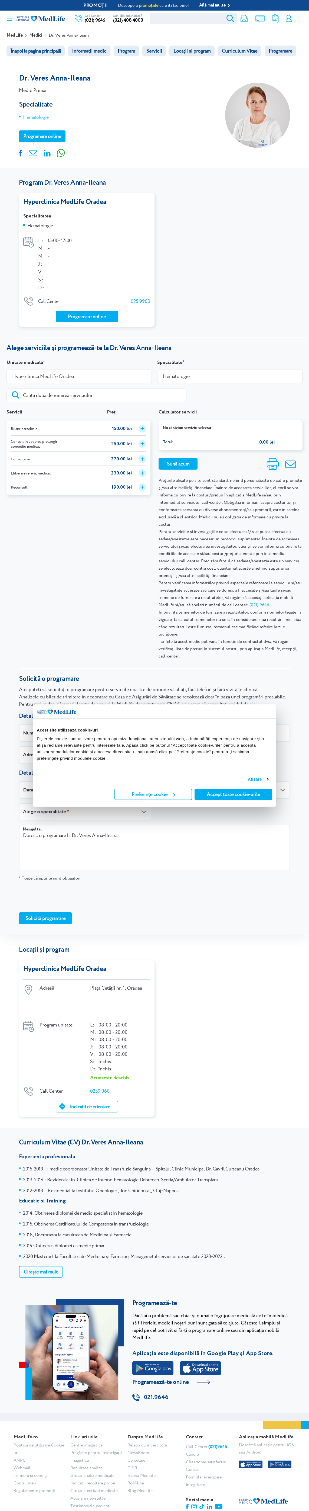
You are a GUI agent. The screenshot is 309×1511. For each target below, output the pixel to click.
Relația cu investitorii (147, 1420)
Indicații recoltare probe (92, 1458)
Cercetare (136, 1435)
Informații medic (89, 51)
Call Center (206, 1421)
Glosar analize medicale (92, 1450)
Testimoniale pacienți (90, 1480)
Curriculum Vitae (239, 51)
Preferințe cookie (153, 794)
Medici (35, 35)
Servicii (154, 51)
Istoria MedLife (141, 1450)
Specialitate (170, 360)
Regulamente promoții (34, 1465)
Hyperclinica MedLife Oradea (64, 202)
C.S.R (132, 1442)
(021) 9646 (95, 20)
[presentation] (60, 894)
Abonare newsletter (88, 1473)
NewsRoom (138, 1427)
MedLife (14, 35)
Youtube (219, 1481)
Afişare (255, 779)
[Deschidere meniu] (10, 16)
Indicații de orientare (90, 1081)
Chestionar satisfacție (206, 1436)
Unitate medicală (24, 360)
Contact (193, 1444)
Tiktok (201, 1481)
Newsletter (241, 18)
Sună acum (178, 462)
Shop (257, 18)
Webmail (22, 1442)
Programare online (298, 18)
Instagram (194, 1481)
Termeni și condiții (31, 1450)
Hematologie (36, 117)
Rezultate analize (273, 18)
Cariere (192, 1429)
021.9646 (156, 1372)
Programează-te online (160, 1356)
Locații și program (192, 51)
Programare (280, 51)
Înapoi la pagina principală (36, 51)
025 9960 (140, 299)
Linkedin (209, 1481)
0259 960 (100, 1065)
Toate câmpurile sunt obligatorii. (50, 876)
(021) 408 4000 (128, 20)
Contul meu (288, 18)
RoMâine (135, 1458)
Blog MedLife (140, 1465)
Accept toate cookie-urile (233, 794)
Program (126, 51)
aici (253, 702)
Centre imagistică (86, 1420)
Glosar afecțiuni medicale (94, 1465)
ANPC (20, 1435)
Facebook (187, 1481)
